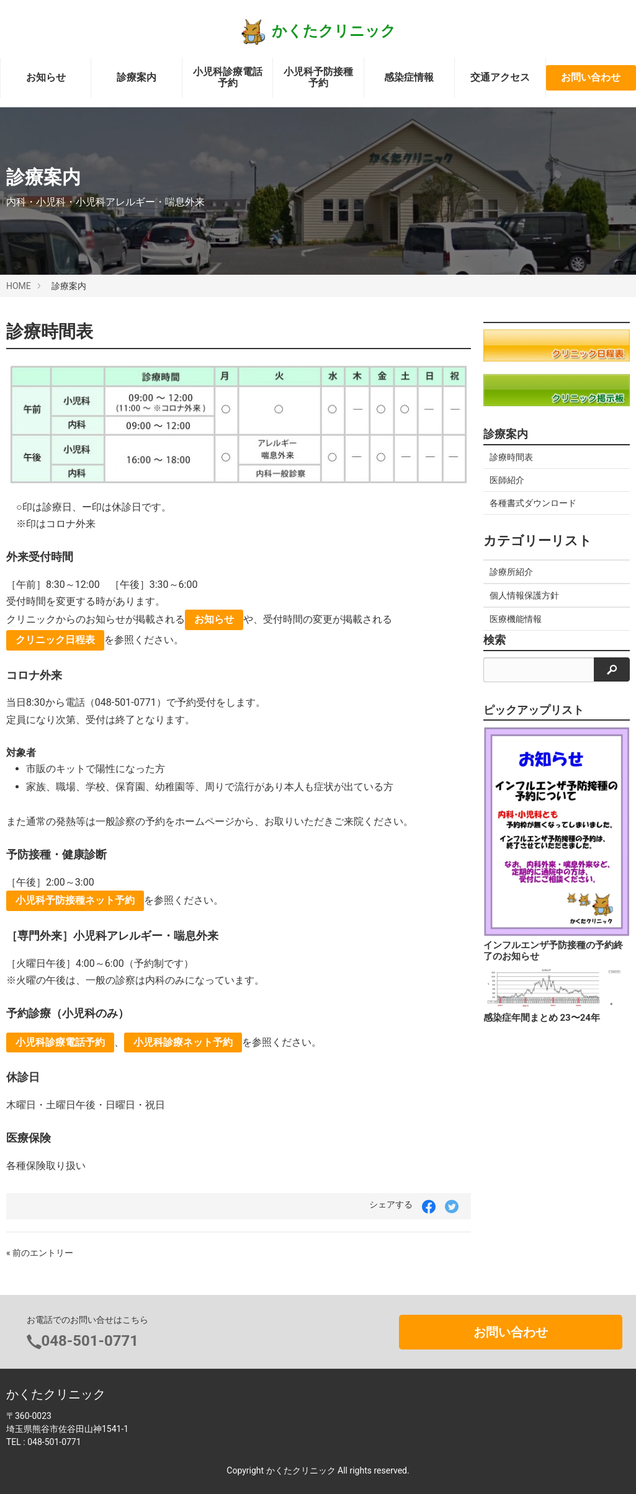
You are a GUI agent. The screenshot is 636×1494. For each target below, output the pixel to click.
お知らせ (46, 77)
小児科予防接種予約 (318, 77)
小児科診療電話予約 (227, 77)
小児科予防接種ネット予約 (75, 900)
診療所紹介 (511, 572)
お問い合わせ (590, 77)
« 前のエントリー (39, 1253)
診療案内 (136, 77)
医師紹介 (507, 480)
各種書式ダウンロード (533, 503)
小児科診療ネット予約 (183, 1042)
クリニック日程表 (55, 640)
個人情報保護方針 (524, 595)
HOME (18, 286)
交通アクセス (500, 77)
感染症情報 (409, 77)
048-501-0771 (90, 1340)
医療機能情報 (516, 619)
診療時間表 (511, 457)
